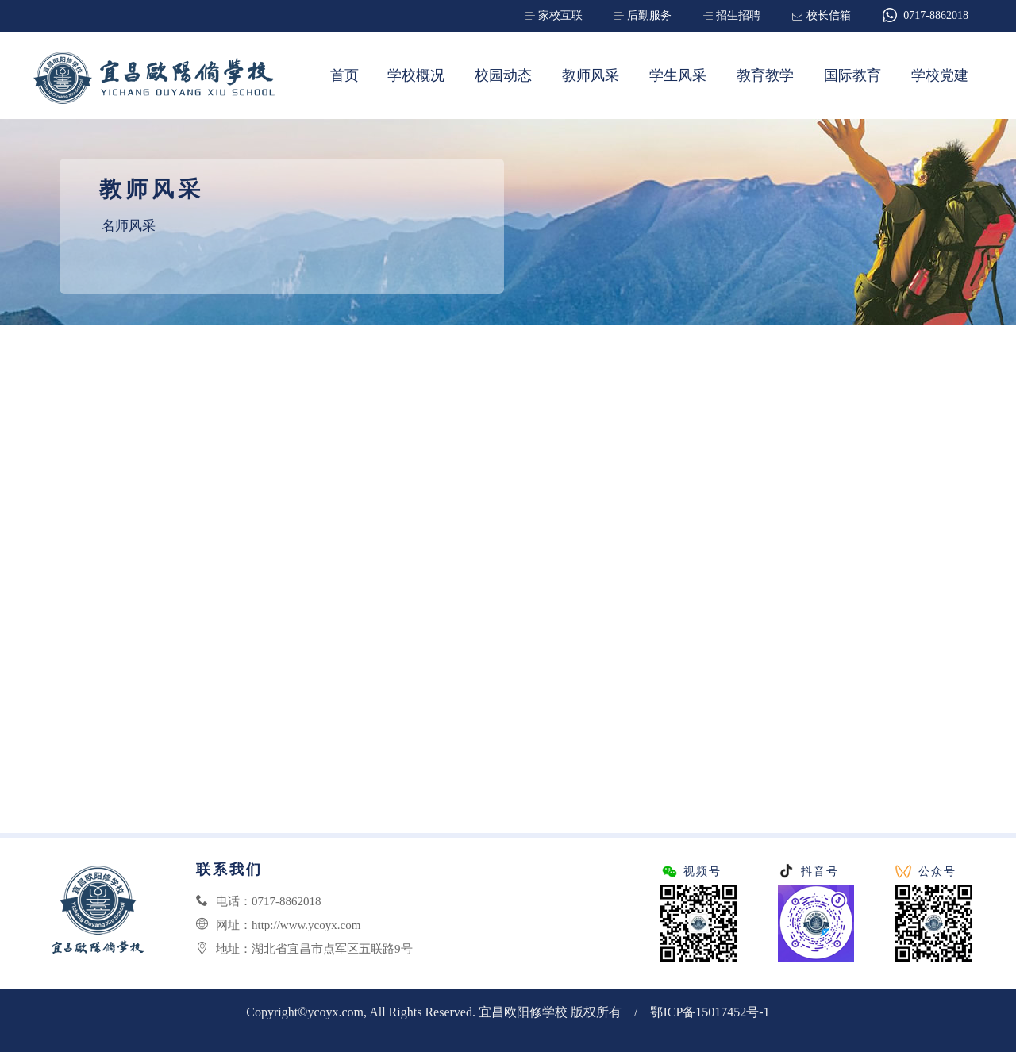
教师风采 (590, 75)
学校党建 (939, 75)
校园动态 (503, 75)
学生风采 (677, 75)
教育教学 (765, 75)
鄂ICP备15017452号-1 (709, 1012)
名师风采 (129, 225)
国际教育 (852, 75)
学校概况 (415, 75)
